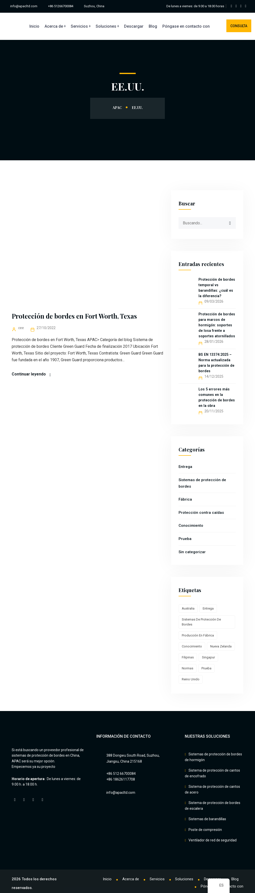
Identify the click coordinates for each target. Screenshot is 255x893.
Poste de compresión (205, 826)
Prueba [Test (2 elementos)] (206, 668)
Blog (153, 26)
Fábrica (185, 499)
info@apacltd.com (23, 6)
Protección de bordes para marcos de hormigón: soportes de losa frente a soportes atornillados (216, 325)
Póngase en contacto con (186, 26)
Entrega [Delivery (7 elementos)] (208, 608)
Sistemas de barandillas (207, 816)
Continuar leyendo (29, 374)
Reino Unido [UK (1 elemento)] (190, 679)
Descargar (133, 26)
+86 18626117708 (120, 779)
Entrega (185, 466)
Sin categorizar (192, 552)
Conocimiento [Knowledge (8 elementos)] (192, 646)
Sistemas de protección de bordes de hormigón (213, 757)
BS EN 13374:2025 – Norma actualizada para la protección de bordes (216, 363)
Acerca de (54, 26)
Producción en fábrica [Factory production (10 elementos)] (198, 635)
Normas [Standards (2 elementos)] (187, 668)
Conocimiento (191, 525)
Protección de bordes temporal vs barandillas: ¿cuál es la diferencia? (216, 287)
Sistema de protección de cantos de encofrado (212, 772)
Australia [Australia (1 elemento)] (188, 608)
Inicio (34, 26)
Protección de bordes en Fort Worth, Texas (75, 316)
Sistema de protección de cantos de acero (212, 788)
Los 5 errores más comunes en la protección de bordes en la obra (216, 397)
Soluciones (106, 26)
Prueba (185, 538)
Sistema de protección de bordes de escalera (212, 803)
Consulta (238, 26)
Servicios (79, 26)
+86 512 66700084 (121, 774)
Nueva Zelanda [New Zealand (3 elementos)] (221, 646)
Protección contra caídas (201, 512)
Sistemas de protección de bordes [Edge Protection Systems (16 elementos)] (201, 622)
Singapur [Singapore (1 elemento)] (208, 657)
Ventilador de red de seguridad (213, 836)
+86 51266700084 (61, 6)
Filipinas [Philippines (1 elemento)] (188, 657)
